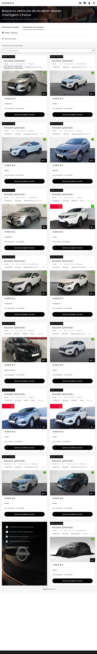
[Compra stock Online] (80, 3)
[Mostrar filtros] (9, 38)
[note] (15, 98)
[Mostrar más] (48, 589)
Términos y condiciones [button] (17, 547)
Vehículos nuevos (10, 27)
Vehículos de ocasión (33, 27)
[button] (94, 3)
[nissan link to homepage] (7, 3)
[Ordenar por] (48, 50)
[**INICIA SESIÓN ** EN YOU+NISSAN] (89, 3)
